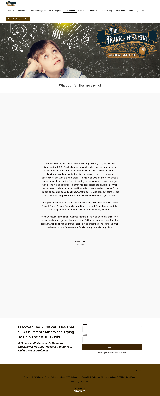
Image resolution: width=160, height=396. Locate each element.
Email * (85, 335)
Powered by (52, 390)
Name (84, 324)
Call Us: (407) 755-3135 (18, 19)
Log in (143, 11)
